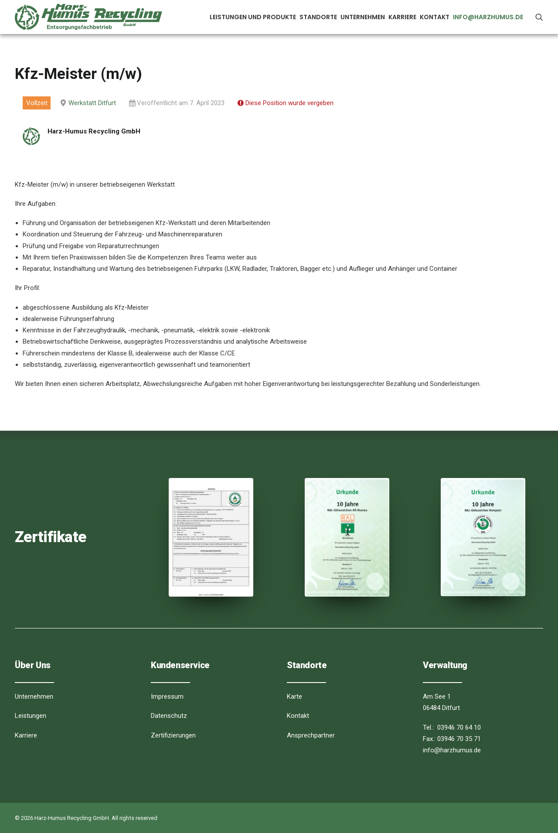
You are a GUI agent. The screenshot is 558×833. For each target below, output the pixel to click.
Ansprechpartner (311, 735)
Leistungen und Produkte (253, 17)
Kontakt (434, 17)
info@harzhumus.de (488, 17)
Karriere (402, 17)
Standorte (318, 17)
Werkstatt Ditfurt (92, 103)
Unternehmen (362, 17)
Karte (294, 696)
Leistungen (30, 716)
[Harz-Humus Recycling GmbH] (88, 17)
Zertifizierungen (173, 735)
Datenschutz (169, 716)
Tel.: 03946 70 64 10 (452, 727)
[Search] (539, 17)
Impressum (167, 696)
